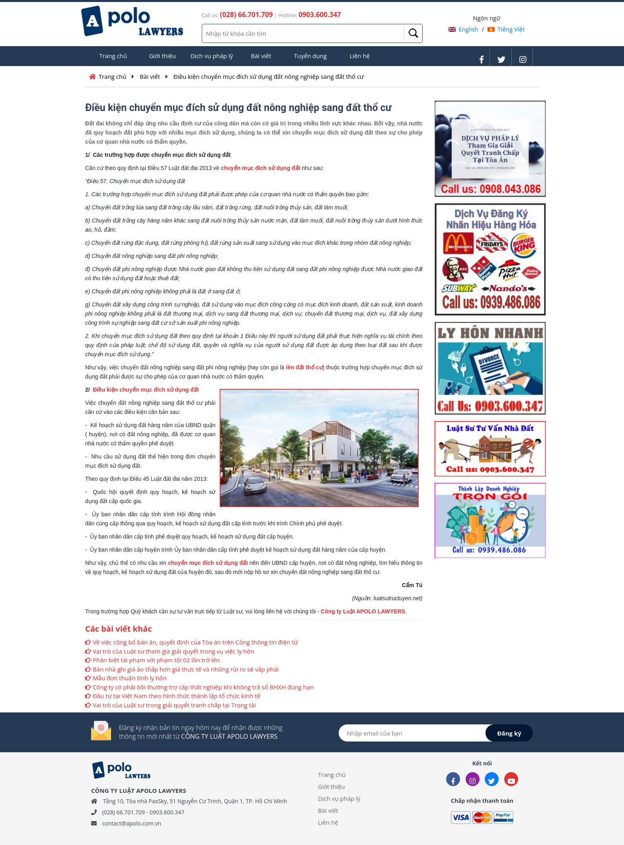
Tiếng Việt (506, 29)
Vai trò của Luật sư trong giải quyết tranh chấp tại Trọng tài (174, 705)
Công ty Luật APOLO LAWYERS (363, 611)
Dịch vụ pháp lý (212, 56)
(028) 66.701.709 (123, 812)
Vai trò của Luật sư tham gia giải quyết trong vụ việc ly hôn (173, 651)
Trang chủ (113, 56)
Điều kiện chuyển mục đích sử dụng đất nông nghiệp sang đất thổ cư (269, 76)
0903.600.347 (167, 812)
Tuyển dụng (310, 56)
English (463, 29)
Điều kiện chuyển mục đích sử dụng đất (146, 389)
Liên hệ (359, 56)
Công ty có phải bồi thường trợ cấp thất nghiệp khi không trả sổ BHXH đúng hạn (203, 687)
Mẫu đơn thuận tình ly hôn (130, 678)
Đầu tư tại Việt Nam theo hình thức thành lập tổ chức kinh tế (176, 696)
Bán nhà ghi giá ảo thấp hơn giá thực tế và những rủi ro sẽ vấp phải (186, 669)
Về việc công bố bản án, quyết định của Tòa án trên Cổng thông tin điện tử (195, 642)
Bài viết (261, 56)
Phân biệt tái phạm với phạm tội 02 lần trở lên (156, 660)
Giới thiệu (162, 56)
